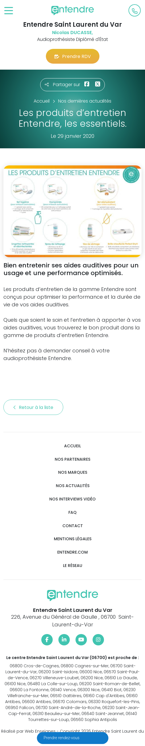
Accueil (72, 446)
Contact (72, 525)
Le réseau (72, 565)
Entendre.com (72, 552)
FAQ (72, 512)
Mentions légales (72, 539)
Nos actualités (72, 485)
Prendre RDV (72, 56)
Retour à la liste (33, 407)
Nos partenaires (72, 459)
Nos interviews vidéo (72, 499)
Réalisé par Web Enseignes (28, 731)
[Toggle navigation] (8, 11)
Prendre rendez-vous (62, 737)
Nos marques (72, 472)
